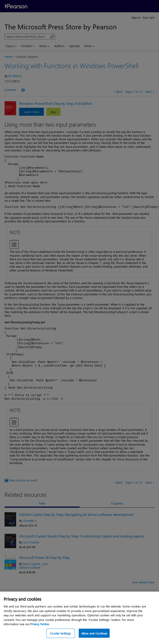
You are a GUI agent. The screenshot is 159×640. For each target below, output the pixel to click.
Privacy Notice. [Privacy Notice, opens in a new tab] (40, 627)
